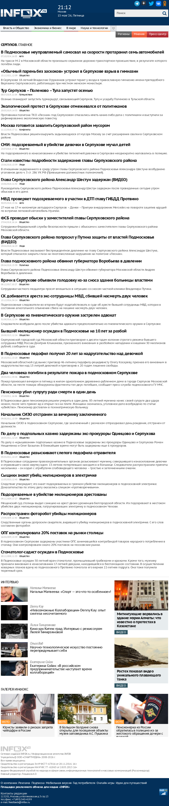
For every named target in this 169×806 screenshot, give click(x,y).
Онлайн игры (105, 783)
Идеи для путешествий (131, 783)
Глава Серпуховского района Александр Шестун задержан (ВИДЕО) (64, 179)
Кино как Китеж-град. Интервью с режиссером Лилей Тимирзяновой (66, 630)
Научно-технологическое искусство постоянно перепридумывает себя (66, 649)
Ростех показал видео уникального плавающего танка (139, 675)
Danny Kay (37, 607)
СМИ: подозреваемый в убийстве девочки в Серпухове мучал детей (65, 144)
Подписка (38, 783)
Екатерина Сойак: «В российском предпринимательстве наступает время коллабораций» (61, 669)
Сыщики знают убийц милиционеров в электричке (49, 475)
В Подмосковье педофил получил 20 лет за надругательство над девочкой (72, 353)
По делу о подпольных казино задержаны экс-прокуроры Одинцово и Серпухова (78, 433)
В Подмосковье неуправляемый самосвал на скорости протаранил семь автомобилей (82, 52)
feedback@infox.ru (19, 802)
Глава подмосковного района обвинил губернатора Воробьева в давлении (71, 261)
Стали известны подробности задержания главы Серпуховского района (69, 160)
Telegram (137, 3)
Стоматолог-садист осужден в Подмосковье (42, 552)
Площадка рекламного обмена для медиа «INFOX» (35, 787)
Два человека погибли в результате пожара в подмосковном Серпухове (69, 373)
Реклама (24, 783)
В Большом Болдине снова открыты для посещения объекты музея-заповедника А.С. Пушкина (83, 730)
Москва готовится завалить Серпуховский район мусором (55, 125)
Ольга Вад (36, 644)
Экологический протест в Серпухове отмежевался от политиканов (64, 106)
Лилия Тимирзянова (42, 625)
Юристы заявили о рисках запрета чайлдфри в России (28, 728)
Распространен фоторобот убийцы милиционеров (48, 513)
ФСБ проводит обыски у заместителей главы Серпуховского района (65, 218)
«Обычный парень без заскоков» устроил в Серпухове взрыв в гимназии (69, 71)
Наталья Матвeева (42, 588)
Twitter (151, 3)
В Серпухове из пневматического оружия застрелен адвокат (58, 315)
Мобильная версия (59, 783)
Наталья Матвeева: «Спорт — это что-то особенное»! (70, 592)
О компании (9, 783)
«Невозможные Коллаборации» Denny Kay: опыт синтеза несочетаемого (68, 612)
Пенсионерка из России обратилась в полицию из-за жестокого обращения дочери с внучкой (139, 732)
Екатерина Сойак (41, 662)
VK (158, 3)
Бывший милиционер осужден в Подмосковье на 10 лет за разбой (64, 331)
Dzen (144, 3)
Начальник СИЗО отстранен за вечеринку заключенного (53, 414)
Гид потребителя (84, 783)
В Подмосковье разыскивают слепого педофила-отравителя (58, 453)
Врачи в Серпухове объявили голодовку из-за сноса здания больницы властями (76, 280)
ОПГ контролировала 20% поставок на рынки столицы (52, 533)
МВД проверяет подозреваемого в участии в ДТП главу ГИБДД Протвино (69, 199)
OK (165, 3)
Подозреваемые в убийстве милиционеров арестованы (54, 494)
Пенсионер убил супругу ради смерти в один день (48, 392)
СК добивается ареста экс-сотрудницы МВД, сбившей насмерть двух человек (74, 296)
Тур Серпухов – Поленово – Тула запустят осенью (47, 90)
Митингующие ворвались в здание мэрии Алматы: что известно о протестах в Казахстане (139, 620)
